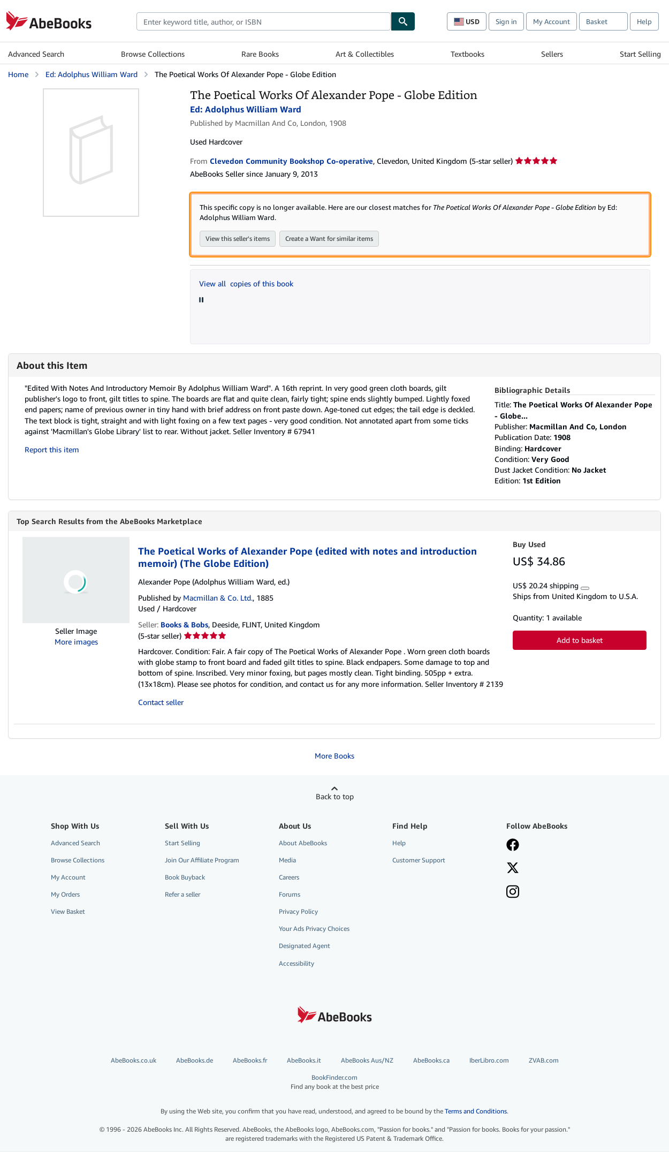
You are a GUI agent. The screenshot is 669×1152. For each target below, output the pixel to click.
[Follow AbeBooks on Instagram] (512, 893)
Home (18, 74)
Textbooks (467, 53)
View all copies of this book (246, 284)
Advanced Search (36, 53)
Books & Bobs (184, 625)
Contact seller (161, 702)
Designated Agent (304, 946)
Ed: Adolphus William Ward (91, 74)
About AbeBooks (303, 843)
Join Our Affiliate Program (202, 861)
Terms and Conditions (476, 1112)
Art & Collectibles (365, 53)
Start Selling (640, 53)
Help (644, 21)
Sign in (506, 21)
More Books (334, 756)
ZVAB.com (544, 1061)
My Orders (65, 895)
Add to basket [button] (580, 640)
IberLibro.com (489, 1061)
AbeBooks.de (194, 1061)
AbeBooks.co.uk (133, 1061)
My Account (551, 21)
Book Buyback (185, 878)
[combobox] (263, 21)
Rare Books (260, 53)
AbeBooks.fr (250, 1061)
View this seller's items (238, 239)
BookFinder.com (334, 1083)
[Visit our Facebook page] (512, 846)
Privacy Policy (298, 912)
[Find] (403, 21)
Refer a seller (182, 895)
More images (76, 642)
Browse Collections (153, 53)
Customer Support (418, 861)
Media (287, 861)
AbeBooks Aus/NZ (367, 1061)
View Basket (68, 912)
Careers (289, 878)
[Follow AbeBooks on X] (512, 869)
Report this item (52, 449)
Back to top (335, 796)
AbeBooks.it (304, 1061)
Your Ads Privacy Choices (314, 929)
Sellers (552, 53)
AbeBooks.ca (431, 1061)
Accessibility (296, 964)
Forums (289, 895)
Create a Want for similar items (329, 239)
